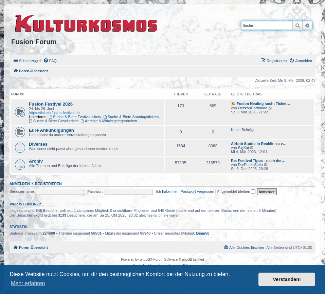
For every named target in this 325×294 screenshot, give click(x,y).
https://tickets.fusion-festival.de (54, 113)
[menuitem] (50, 61)
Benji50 (203, 233)
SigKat (243, 148)
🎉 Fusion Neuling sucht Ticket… (260, 104)
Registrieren (48, 184)
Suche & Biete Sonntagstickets (131, 117)
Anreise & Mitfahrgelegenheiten (108, 121)
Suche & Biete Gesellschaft (53, 121)
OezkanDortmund (252, 108)
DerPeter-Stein (250, 165)
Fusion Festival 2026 (51, 104)
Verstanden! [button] (287, 279)
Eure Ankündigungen (51, 130)
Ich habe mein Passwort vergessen (185, 191)
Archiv (36, 161)
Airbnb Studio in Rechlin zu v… (259, 144)
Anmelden (20, 184)
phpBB (145, 259)
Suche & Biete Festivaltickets (75, 117)
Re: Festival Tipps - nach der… (258, 161)
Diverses (38, 144)
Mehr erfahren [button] (28, 283)
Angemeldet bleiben (236, 191)
